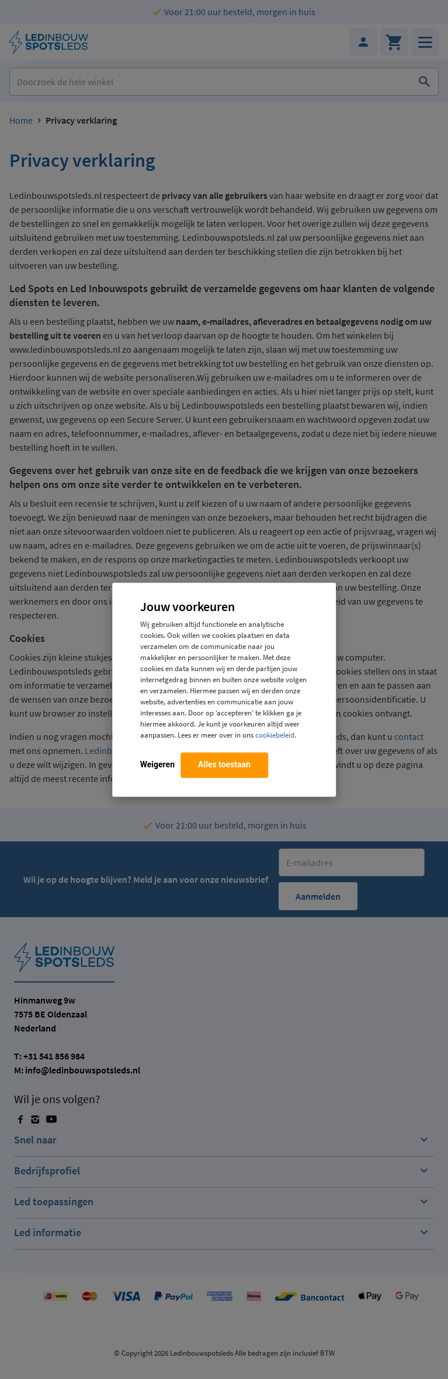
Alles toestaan (224, 764)
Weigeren (157, 764)
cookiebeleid (274, 734)
